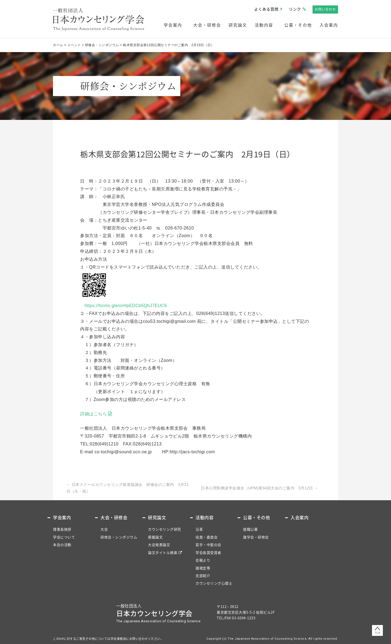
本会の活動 (62, 544)
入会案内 (329, 25)
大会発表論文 (159, 544)
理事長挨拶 (62, 529)
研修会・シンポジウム (118, 537)
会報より (202, 560)
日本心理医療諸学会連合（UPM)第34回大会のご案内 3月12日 (259, 488)
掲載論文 (155, 537)
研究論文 (238, 25)
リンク (295, 9)
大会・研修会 (207, 25)
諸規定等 (202, 567)
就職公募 (250, 529)
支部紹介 (202, 575)
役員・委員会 (206, 537)
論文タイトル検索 (162, 552)
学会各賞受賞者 (208, 552)
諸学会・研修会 (256, 537)
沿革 (199, 529)
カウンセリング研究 (164, 529)
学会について (64, 537)
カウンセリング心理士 (213, 583)
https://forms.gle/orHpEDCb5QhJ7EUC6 (126, 305)
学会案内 (173, 25)
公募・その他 (298, 25)
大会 (104, 529)
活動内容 (264, 25)
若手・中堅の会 (208, 544)
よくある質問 (266, 9)
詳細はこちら (93, 414)
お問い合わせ (325, 9)
